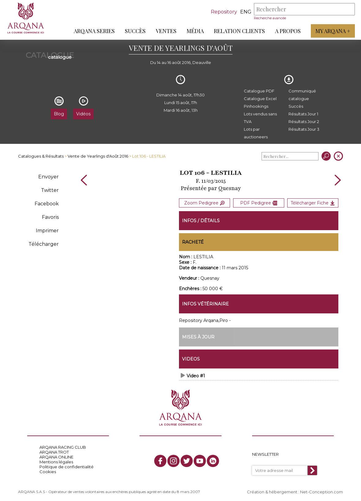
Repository (224, 12)
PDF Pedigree (258, 202)
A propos (288, 31)
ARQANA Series (94, 31)
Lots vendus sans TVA (260, 117)
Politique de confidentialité (66, 465)
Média (195, 31)
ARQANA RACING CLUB (62, 446)
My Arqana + (332, 31)
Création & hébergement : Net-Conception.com (295, 490)
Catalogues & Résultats (41, 156)
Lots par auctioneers (256, 133)
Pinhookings (256, 106)
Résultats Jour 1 (303, 113)
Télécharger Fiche (313, 202)
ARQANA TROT (54, 451)
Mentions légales (56, 460)
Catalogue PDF (259, 90)
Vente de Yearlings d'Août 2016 (98, 156)
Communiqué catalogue (302, 94)
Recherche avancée (270, 18)
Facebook (47, 204)
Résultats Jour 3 (303, 129)
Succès (135, 31)
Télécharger (43, 244)
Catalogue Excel (260, 98)
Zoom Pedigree (204, 202)
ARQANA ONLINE (56, 456)
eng (245, 12)
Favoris (50, 217)
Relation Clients (239, 31)
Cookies (47, 470)
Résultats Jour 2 (303, 121)
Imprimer (47, 231)
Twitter (50, 190)
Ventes (166, 31)
